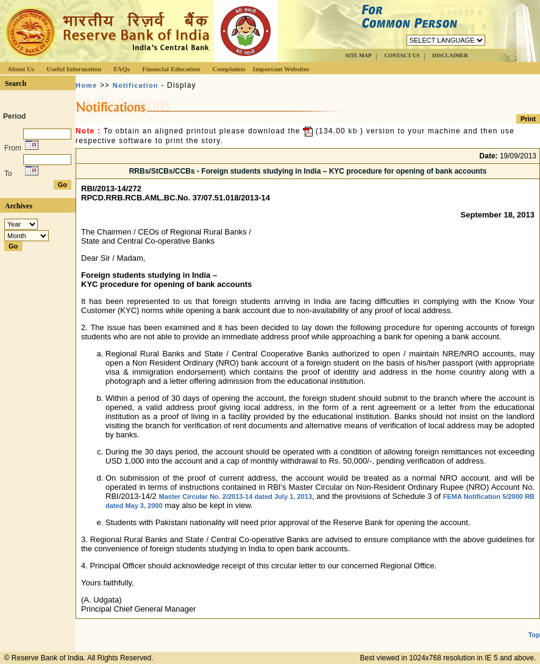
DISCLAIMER (450, 55)
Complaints (228, 68)
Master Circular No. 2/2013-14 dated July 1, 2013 (235, 496)
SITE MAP (358, 55)
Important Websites (281, 68)
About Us (20, 68)
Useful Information (73, 68)
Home (86, 85)
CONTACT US (401, 55)
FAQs (121, 68)
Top (534, 634)
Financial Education (171, 68)
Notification (135, 85)
